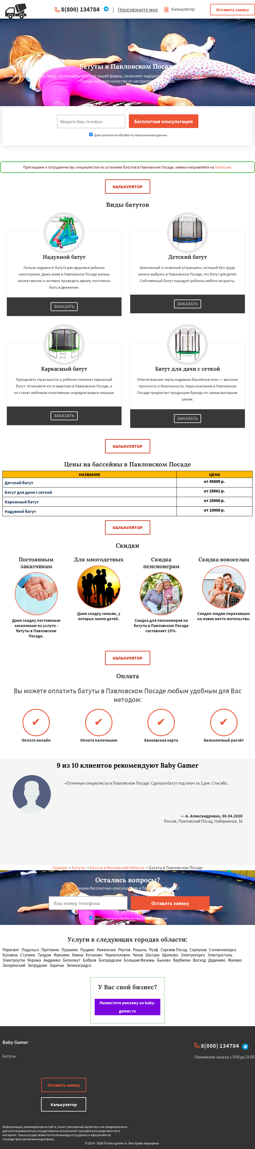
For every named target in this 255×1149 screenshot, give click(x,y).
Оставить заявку (232, 9)
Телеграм (223, 167)
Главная (60, 867)
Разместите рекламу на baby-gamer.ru (127, 1007)
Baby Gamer (15, 1042)
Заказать (64, 306)
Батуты (78, 867)
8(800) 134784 (80, 9)
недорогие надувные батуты (199, 76)
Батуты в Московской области (117, 867)
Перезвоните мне (138, 9)
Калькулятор (179, 9)
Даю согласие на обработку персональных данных (128, 135)
